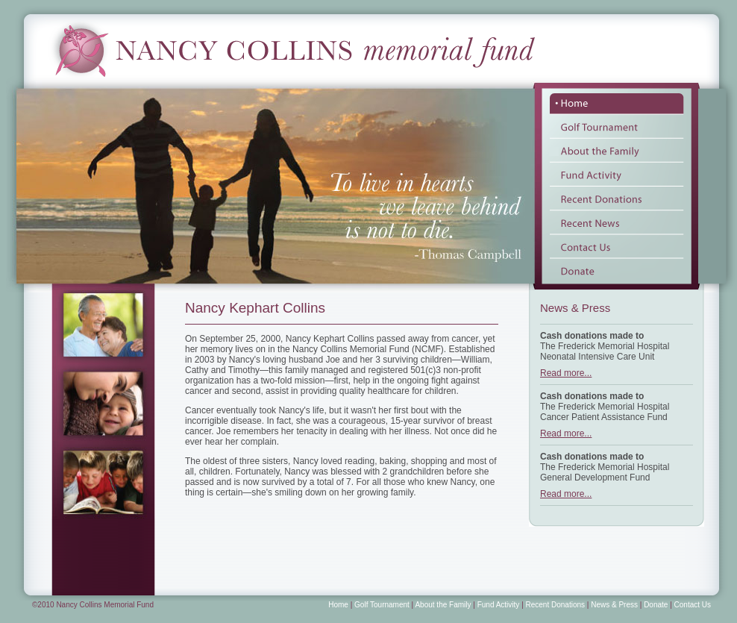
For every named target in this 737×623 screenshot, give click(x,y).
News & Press (614, 605)
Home (338, 605)
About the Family (443, 605)
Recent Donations (556, 605)
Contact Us (692, 605)
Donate (656, 605)
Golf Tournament (382, 605)
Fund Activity (498, 605)
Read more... (566, 373)
